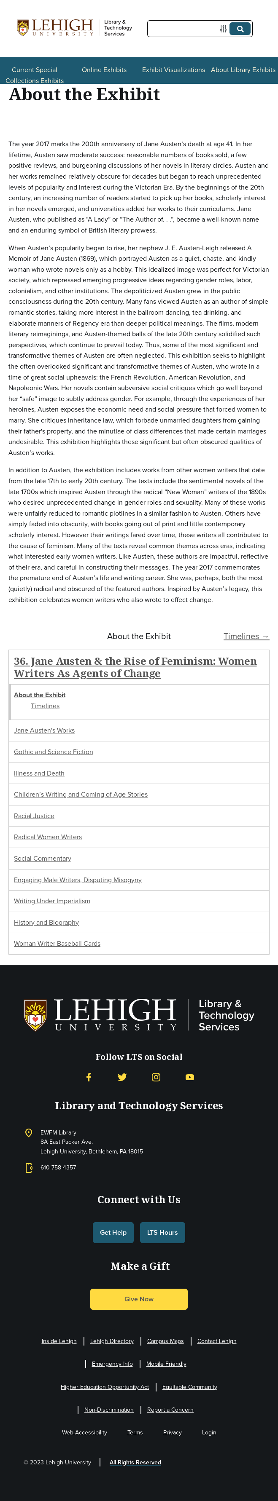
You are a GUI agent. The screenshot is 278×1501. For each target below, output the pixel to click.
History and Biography (46, 922)
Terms (135, 1432)
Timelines (45, 706)
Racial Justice (34, 816)
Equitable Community (189, 1387)
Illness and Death (39, 773)
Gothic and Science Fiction (53, 752)
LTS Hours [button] (162, 1232)
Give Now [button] (139, 1299)
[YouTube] (190, 1077)
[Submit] (240, 28)
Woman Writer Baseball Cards (57, 943)
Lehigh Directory (112, 1341)
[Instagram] (156, 1077)
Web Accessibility (84, 1432)
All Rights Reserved (135, 1462)
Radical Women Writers (48, 837)
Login (209, 1432)
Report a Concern (170, 1409)
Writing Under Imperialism (52, 901)
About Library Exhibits (243, 70)
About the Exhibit (39, 695)
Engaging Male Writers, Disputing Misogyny (78, 880)
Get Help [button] (113, 1232)
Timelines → (247, 636)
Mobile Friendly (166, 1363)
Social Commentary (42, 858)
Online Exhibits (104, 70)
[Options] (225, 28)
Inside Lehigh (59, 1341)
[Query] (200, 28)
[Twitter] (122, 1077)
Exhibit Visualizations (173, 70)
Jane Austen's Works (44, 730)
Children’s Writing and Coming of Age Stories (81, 794)
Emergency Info (112, 1363)
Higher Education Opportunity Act (105, 1387)
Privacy (172, 1432)
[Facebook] (89, 1077)
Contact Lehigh (217, 1341)
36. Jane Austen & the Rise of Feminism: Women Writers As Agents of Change (135, 667)
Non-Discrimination (109, 1409)
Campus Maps (165, 1341)
